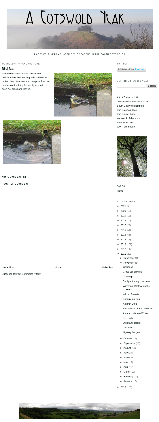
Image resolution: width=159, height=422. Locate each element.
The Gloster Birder (126, 114)
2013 (124, 244)
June (126, 357)
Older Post (107, 267)
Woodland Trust (125, 122)
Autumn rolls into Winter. (136, 313)
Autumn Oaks (130, 303)
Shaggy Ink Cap (131, 299)
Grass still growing (132, 271)
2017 (124, 225)
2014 (124, 239)
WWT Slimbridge (126, 126)
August (128, 348)
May (126, 362)
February (129, 376)
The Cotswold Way (127, 110)
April (126, 367)
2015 (124, 234)
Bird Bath (9, 69)
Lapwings (128, 276)
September (130, 343)
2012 (124, 249)
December (129, 258)
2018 (124, 220)
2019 (124, 215)
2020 (124, 211)
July (126, 352)
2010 (124, 387)
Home (58, 267)
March (127, 371)
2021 (124, 206)
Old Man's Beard (131, 322)
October (128, 338)
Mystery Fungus (131, 332)
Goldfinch (128, 267)
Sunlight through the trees (136, 281)
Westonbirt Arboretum (128, 118)
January (128, 381)
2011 (124, 253)
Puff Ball (127, 327)
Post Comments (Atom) (28, 274)
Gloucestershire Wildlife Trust (132, 101)
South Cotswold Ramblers (130, 105)
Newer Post (8, 267)
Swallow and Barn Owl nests (138, 308)
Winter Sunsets (131, 294)
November (129, 262)
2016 (124, 230)
